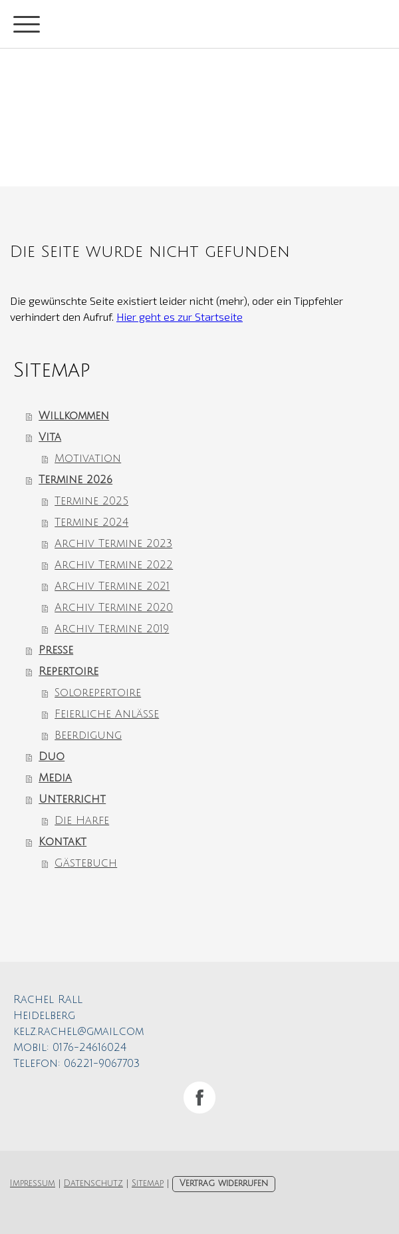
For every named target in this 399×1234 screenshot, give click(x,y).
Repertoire (68, 672)
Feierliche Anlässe (107, 714)
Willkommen (74, 416)
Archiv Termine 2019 (112, 629)
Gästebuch (86, 863)
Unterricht (72, 799)
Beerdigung (88, 735)
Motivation (88, 459)
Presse (56, 650)
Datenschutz (93, 1183)
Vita (50, 437)
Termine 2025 (91, 501)
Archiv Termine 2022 (114, 565)
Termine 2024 (91, 522)
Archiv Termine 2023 (113, 544)
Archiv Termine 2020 (114, 608)
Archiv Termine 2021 (112, 586)
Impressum (32, 1183)
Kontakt (62, 842)
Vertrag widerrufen (224, 1183)
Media (55, 778)
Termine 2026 (75, 480)
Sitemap (148, 1183)
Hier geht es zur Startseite (179, 316)
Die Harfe (82, 821)
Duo (52, 757)
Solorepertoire (98, 693)
